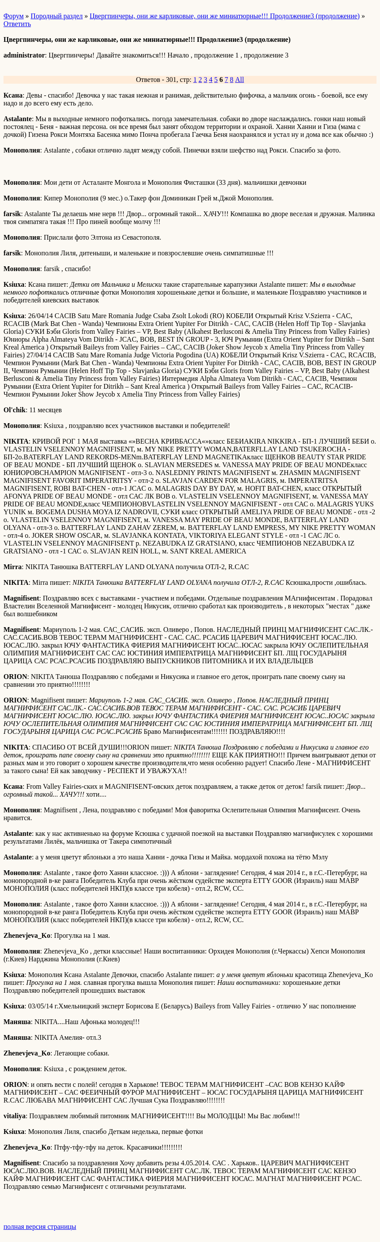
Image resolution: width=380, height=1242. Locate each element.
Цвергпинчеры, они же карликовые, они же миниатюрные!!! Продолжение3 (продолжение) (225, 16)
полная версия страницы (39, 1226)
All (239, 79)
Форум (13, 16)
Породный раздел (56, 16)
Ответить (17, 23)
